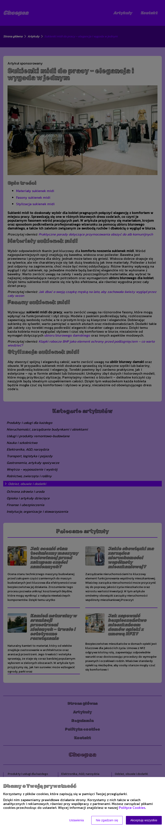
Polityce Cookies (132, 807)
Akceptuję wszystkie (143, 820)
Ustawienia (76, 820)
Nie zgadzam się (107, 820)
